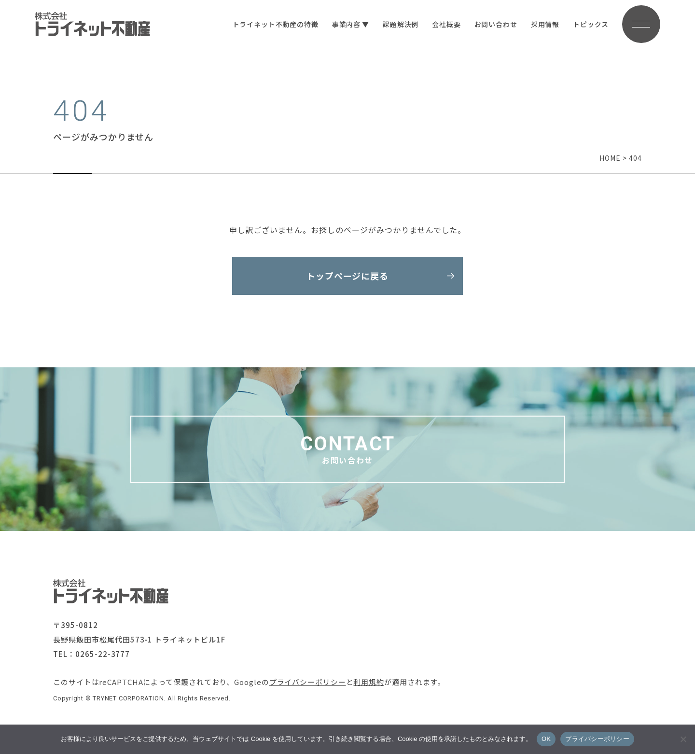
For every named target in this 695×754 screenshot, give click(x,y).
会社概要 (445, 24)
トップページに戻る (347, 276)
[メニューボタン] (641, 24)
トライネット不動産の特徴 (275, 24)
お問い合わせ (494, 24)
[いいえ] (683, 739)
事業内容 (345, 24)
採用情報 (544, 24)
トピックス (590, 24)
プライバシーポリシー (307, 683)
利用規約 (369, 683)
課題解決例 (400, 24)
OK (546, 738)
